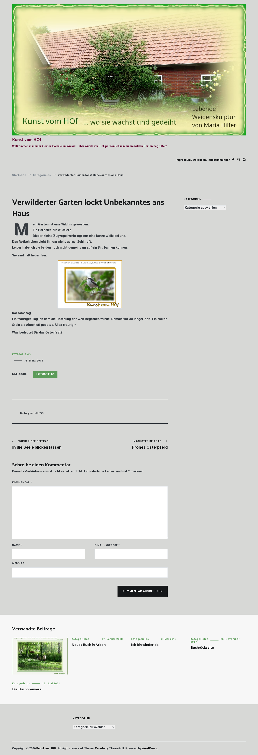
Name (17, 545)
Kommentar (22, 482)
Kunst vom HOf (26, 139)
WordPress (149, 748)
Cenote (100, 748)
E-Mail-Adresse (107, 545)
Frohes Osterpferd (129, 445)
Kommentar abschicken (143, 591)
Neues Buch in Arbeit (89, 645)
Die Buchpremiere (27, 689)
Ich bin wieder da (144, 645)
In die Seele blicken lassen (51, 445)
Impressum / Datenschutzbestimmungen (203, 159)
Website (18, 563)
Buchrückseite (202, 648)
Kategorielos (21, 354)
